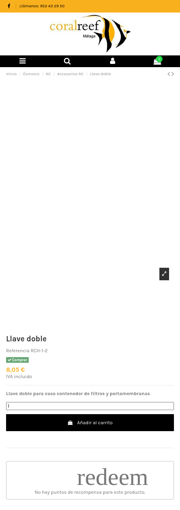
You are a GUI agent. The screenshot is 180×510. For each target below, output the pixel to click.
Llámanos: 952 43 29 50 (41, 6)
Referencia (18, 350)
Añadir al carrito (90, 422)
